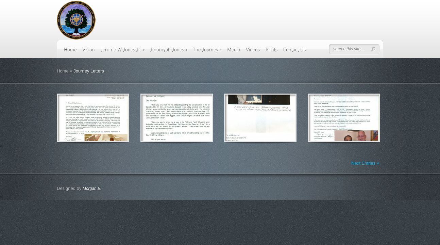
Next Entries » (365, 163)
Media (233, 49)
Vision (88, 49)
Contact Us (294, 49)
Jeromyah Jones (168, 49)
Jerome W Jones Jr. (123, 49)
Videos (253, 49)
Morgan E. (92, 188)
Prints (271, 49)
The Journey (207, 49)
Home (70, 49)
